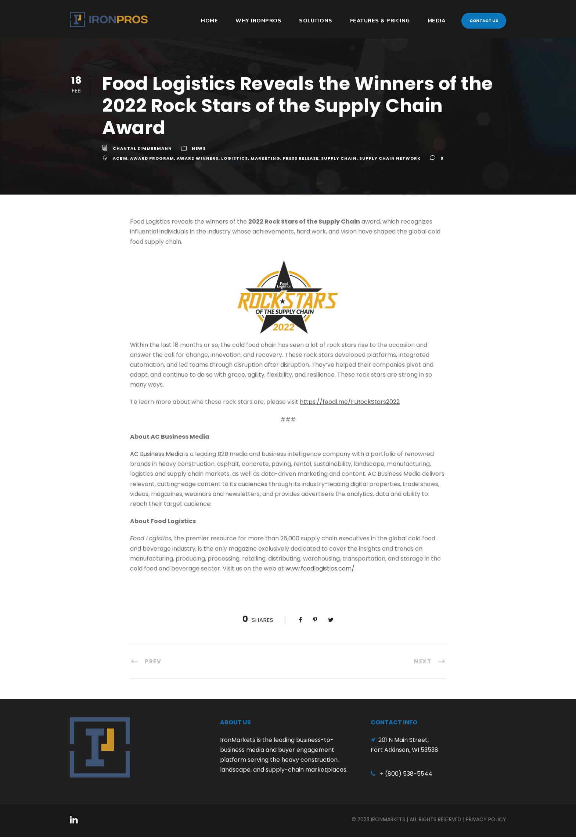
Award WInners (198, 158)
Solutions (315, 20)
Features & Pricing (380, 20)
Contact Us (483, 20)
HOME (209, 20)
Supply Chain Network (390, 158)
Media (437, 20)
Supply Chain (339, 158)
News (199, 148)
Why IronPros (258, 20)
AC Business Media (156, 454)
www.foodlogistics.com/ (319, 568)
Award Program (152, 158)
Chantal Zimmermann (142, 148)
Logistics (234, 158)
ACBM (120, 158)
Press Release (300, 158)
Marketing (265, 158)
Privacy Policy (486, 819)
